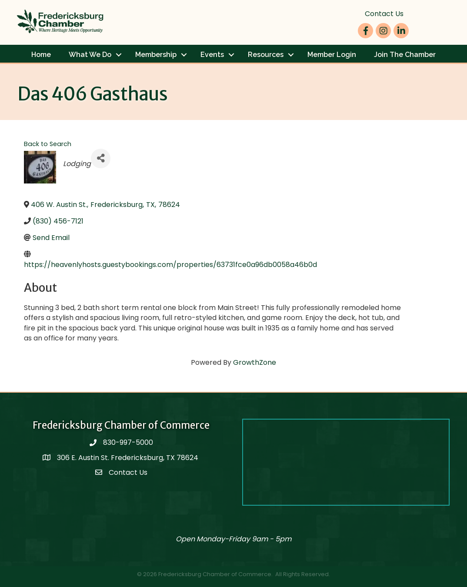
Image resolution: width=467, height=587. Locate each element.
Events (212, 54)
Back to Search (47, 144)
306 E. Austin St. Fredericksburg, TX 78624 (128, 458)
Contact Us (384, 14)
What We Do (90, 54)
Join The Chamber (405, 54)
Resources (266, 54)
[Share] (100, 158)
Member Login (331, 54)
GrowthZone (254, 362)
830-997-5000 (128, 442)
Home (41, 54)
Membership (156, 54)
